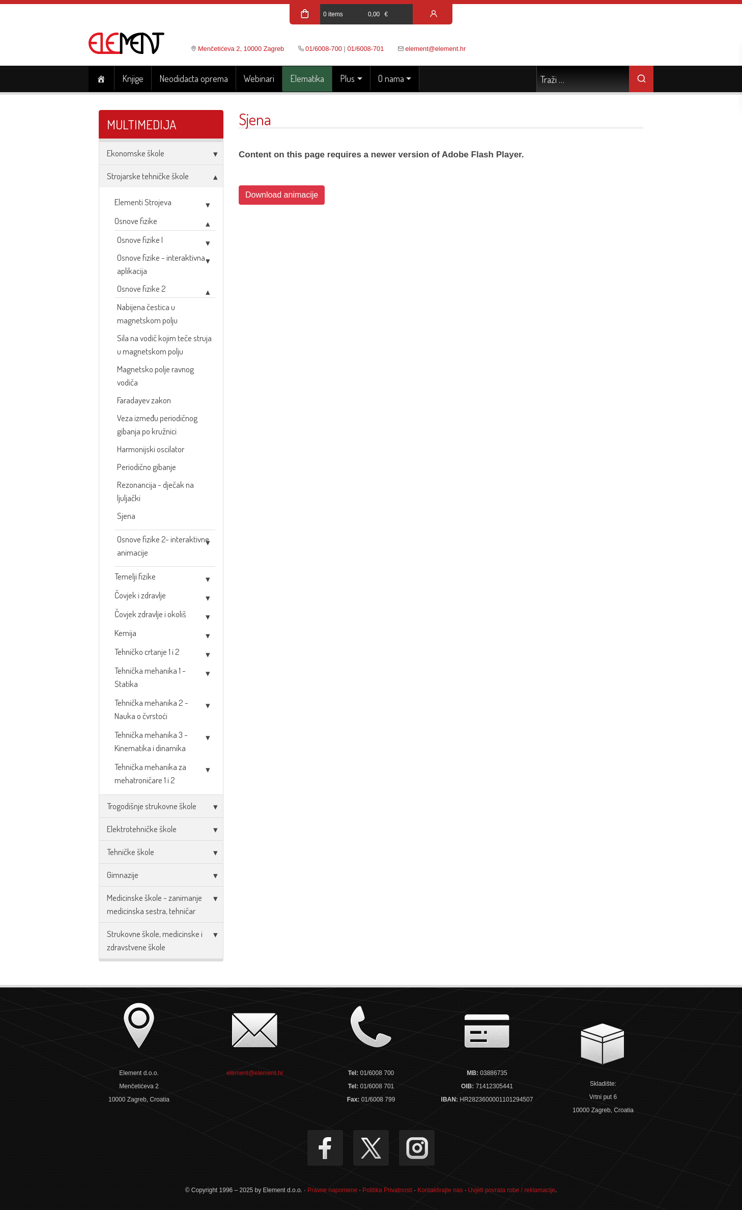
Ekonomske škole (135, 153)
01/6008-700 (323, 48)
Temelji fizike (135, 576)
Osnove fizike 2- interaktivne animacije (163, 546)
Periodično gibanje (146, 466)
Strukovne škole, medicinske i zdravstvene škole (155, 940)
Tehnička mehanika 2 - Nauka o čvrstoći (151, 709)
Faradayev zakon (144, 400)
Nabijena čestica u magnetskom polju (147, 313)
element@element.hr (435, 48)
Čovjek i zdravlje (140, 595)
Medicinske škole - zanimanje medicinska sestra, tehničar (154, 904)
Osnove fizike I (140, 239)
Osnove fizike (136, 220)
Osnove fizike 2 (141, 288)
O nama (391, 78)
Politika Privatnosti (387, 1190)
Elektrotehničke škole (142, 828)
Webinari (259, 78)
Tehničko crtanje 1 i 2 (147, 651)
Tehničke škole (130, 851)
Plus (347, 78)
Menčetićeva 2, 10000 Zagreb (241, 48)
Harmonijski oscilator (150, 449)
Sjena (126, 515)
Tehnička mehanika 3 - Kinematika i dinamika (151, 741)
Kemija (125, 632)
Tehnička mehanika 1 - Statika (150, 677)
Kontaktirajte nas (440, 1190)
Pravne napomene (332, 1190)
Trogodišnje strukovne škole (151, 806)
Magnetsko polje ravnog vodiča (155, 376)
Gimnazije (122, 874)
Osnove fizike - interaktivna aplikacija (161, 264)
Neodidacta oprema (193, 78)
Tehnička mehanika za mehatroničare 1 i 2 (150, 773)
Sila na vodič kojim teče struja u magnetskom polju (164, 344)
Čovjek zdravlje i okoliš (150, 614)
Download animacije (281, 194)
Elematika (307, 78)
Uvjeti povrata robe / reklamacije (511, 1190)
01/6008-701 (365, 48)
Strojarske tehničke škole (148, 176)
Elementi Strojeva (143, 202)
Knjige (133, 78)
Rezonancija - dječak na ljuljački (155, 491)
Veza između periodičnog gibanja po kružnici (157, 424)
